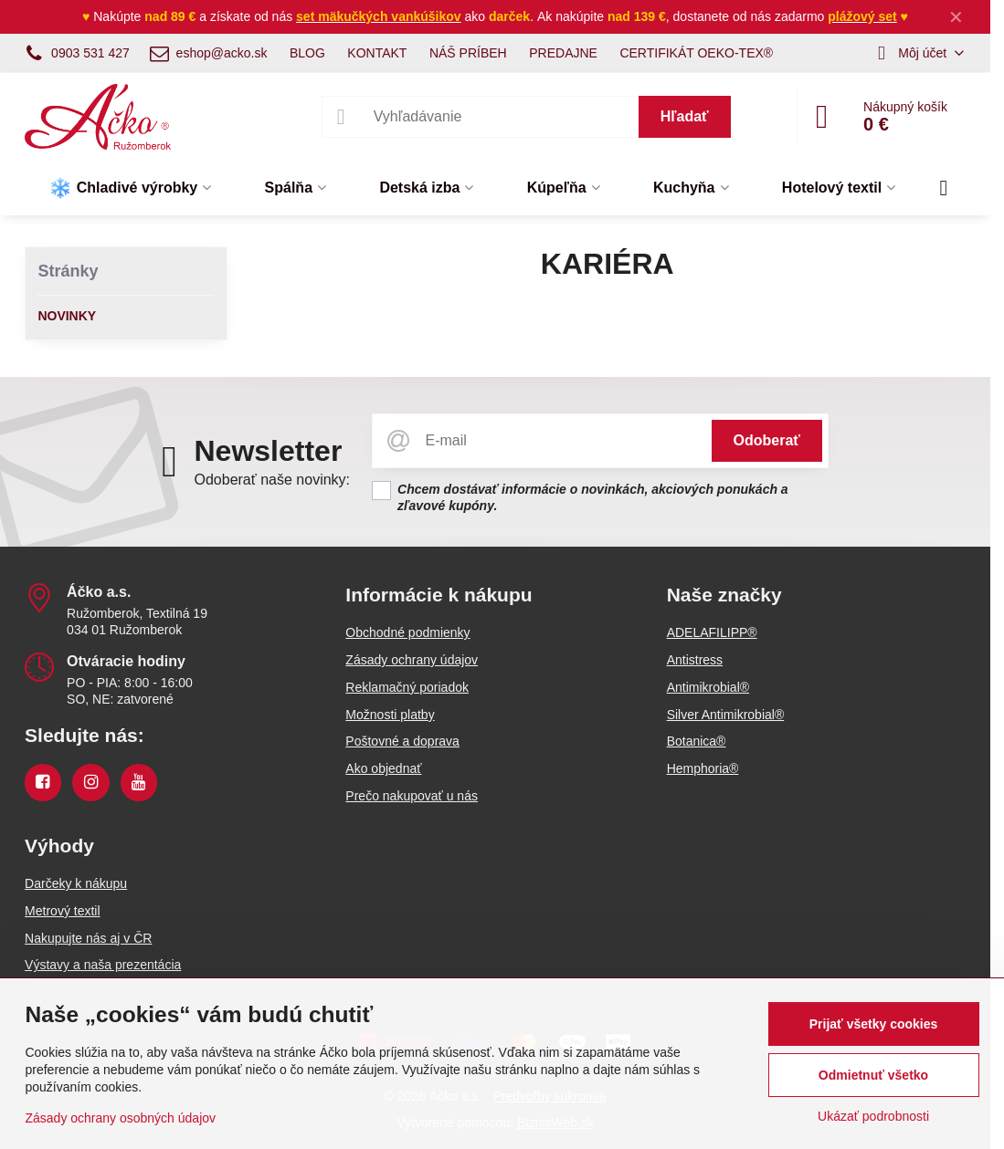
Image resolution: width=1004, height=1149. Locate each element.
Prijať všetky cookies (873, 1024)
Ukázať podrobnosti (873, 1116)
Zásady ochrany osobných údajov (120, 1118)
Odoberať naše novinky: (272, 479)
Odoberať (767, 440)
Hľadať (685, 116)
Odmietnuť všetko (873, 1075)
